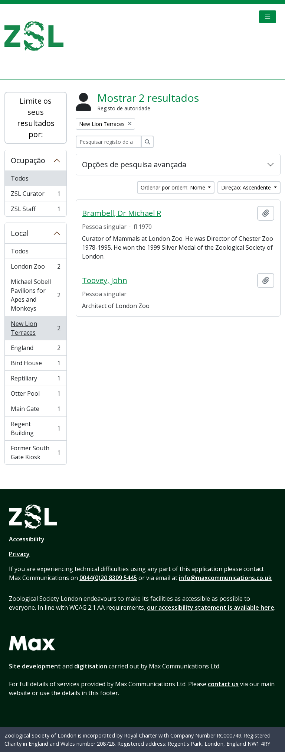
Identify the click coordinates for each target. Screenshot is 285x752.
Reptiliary (35, 380)
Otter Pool (35, 395)
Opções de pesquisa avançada (134, 164)
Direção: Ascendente (246, 187)
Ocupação (28, 160)
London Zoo (35, 268)
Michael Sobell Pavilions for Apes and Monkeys (35, 295)
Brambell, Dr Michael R (121, 213)
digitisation (90, 666)
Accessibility (27, 539)
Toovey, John (104, 280)
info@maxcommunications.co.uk (225, 578)
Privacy (19, 554)
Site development (35, 666)
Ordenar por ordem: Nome (174, 187)
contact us (223, 684)
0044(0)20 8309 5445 (108, 578)
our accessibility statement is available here (210, 607)
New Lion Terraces (35, 328)
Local (20, 233)
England (35, 349)
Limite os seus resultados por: (36, 117)
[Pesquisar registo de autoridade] (108, 142)
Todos (20, 178)
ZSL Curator (35, 195)
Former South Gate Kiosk (35, 452)
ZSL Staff (35, 210)
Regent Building (35, 428)
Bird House (35, 365)
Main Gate (35, 410)
